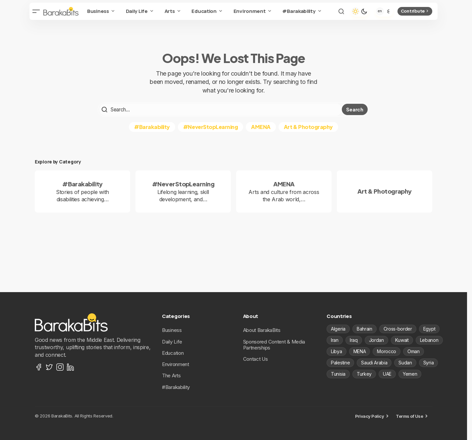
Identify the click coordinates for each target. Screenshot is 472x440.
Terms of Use (409, 415)
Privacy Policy (369, 415)
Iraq (354, 340)
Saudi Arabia (374, 362)
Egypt (429, 328)
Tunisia (338, 373)
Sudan (405, 362)
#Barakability (152, 126)
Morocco (386, 351)
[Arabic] (389, 11)
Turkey (364, 373)
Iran (335, 340)
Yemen (410, 373)
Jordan (376, 340)
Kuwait (402, 340)
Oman (413, 351)
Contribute (415, 11)
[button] (36, 11)
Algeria (338, 328)
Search (354, 109)
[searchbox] (220, 109)
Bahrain (364, 328)
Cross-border (398, 328)
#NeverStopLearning (210, 126)
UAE (387, 373)
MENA (359, 351)
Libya (336, 351)
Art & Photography (308, 126)
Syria (428, 362)
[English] (380, 11)
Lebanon (429, 340)
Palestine (340, 362)
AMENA (261, 126)
